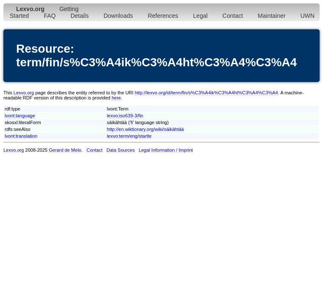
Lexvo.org (24, 92)
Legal (200, 15)
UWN (308, 15)
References (163, 15)
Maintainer (271, 15)
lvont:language (20, 115)
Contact (232, 15)
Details (79, 15)
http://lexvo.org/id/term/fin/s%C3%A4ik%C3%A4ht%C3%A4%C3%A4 (206, 92)
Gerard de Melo (65, 150)
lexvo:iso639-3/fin (125, 115)
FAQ (50, 15)
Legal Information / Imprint (166, 150)
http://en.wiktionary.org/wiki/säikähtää (145, 129)
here (116, 97)
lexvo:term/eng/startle (129, 136)
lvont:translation (21, 136)
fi (132, 122)
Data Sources (121, 150)
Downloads (118, 15)
